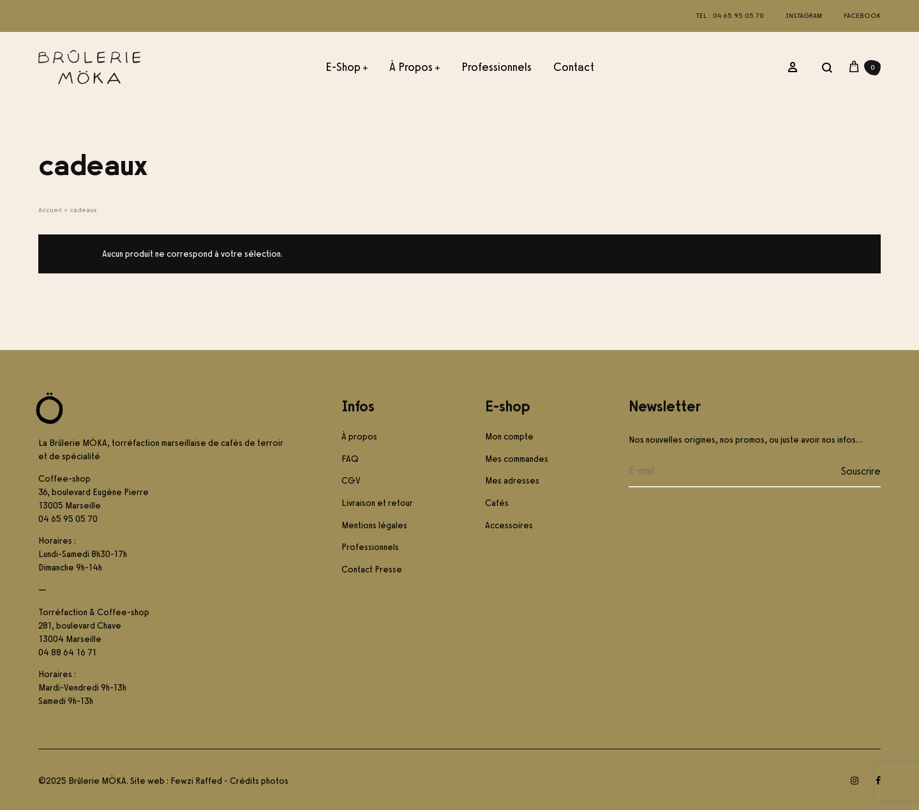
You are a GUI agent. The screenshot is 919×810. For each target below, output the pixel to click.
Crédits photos (259, 781)
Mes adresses (512, 480)
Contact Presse (371, 569)
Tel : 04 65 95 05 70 (730, 15)
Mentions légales (374, 525)
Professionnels (496, 67)
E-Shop (346, 67)
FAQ (350, 459)
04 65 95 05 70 (68, 519)
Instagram (804, 15)
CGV (351, 480)
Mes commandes (516, 459)
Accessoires (509, 525)
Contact (573, 67)
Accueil (50, 210)
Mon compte (509, 436)
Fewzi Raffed (196, 781)
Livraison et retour (377, 503)
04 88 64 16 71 (67, 652)
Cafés (497, 503)
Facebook (862, 15)
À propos (414, 67)
